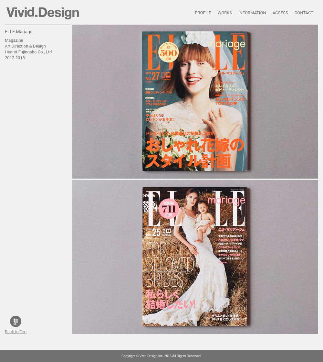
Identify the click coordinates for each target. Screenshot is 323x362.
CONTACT (304, 12)
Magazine (14, 40)
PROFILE (203, 12)
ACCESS (280, 12)
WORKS (225, 12)
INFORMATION (252, 12)
